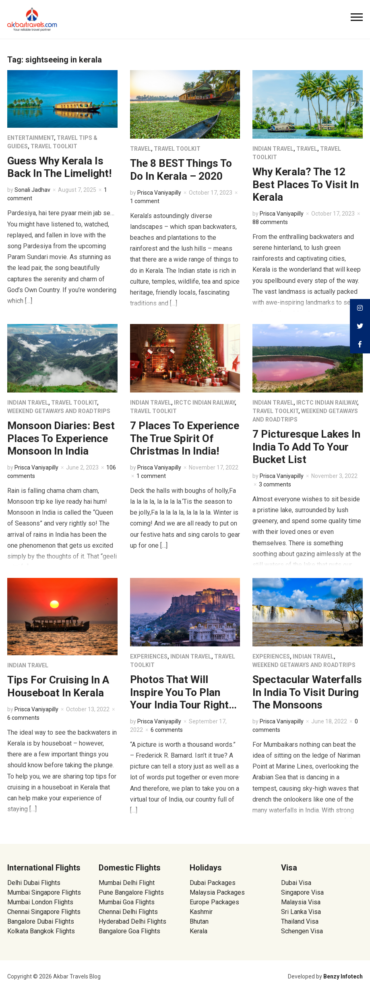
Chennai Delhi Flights (128, 912)
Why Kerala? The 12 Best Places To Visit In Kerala (305, 184)
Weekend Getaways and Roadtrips (58, 411)
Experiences (148, 656)
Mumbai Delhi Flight (127, 883)
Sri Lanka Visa (301, 912)
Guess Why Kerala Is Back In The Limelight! (59, 167)
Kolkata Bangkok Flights (41, 931)
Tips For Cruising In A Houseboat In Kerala (58, 686)
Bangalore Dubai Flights (40, 921)
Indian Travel (273, 148)
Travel (140, 148)
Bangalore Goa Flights (129, 931)
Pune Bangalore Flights (131, 892)
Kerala (198, 931)
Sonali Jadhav (32, 190)
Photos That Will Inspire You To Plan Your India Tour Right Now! (179, 698)
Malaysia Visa (300, 902)
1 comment (144, 201)
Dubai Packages (213, 883)
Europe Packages (214, 902)
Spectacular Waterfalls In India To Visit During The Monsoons (307, 691)
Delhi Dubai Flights (33, 883)
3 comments (275, 484)
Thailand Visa (299, 921)
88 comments (270, 222)
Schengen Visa (302, 931)
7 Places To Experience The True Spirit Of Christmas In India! (184, 438)
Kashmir (201, 912)
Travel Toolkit (54, 146)
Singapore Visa (302, 892)
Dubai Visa (296, 883)
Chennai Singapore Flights (44, 912)
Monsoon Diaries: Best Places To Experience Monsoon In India (61, 438)
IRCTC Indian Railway (204, 402)
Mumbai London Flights (40, 902)
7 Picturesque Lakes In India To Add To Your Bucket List (306, 446)
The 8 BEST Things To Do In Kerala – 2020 (181, 169)
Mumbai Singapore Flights (44, 892)
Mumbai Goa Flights (127, 902)
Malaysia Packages (217, 892)
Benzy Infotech (343, 976)
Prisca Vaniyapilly (159, 192)
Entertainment (30, 138)
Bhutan (199, 921)
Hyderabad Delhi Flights (132, 921)
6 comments (23, 718)
